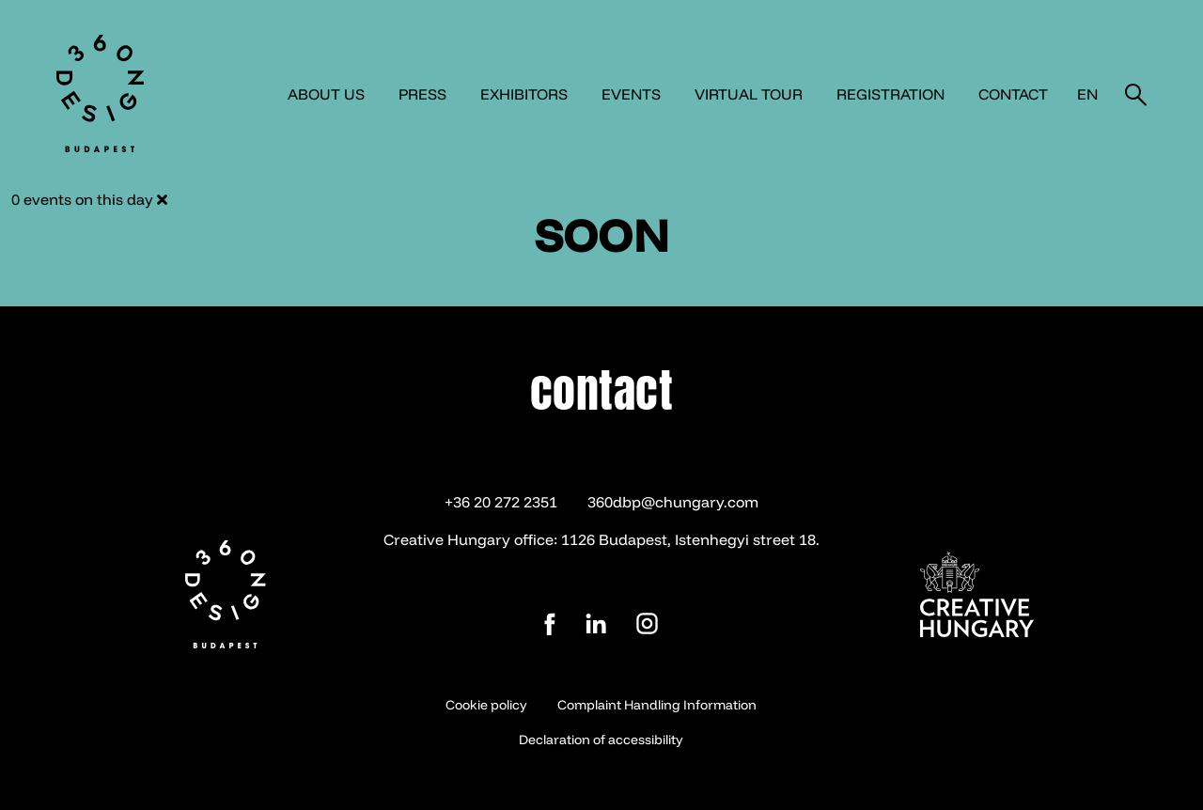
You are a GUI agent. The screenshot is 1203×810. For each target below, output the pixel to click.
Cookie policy (486, 704)
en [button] (1087, 94)
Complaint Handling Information (657, 704)
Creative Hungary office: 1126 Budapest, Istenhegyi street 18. (601, 539)
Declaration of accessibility (601, 739)
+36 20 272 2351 (501, 501)
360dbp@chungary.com (672, 501)
